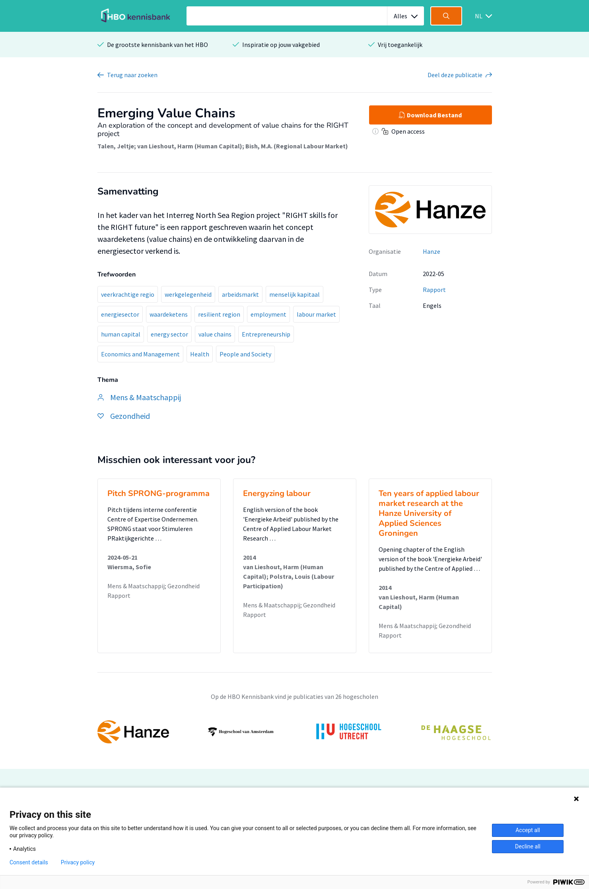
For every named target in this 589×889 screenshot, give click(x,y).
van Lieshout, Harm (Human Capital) (189, 146)
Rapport (434, 289)
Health (199, 354)
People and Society (245, 354)
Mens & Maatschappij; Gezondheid (153, 586)
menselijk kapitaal (294, 294)
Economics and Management (140, 354)
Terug (132, 74)
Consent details (29, 862)
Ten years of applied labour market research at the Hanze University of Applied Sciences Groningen (429, 513)
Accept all (527, 830)
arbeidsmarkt (240, 294)
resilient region (219, 314)
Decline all (527, 846)
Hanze (431, 251)
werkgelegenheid (188, 294)
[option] (294, 732)
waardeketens (169, 314)
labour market (316, 314)
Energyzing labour (277, 493)
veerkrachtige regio (127, 294)
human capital (120, 334)
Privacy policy (78, 862)
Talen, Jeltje (115, 146)
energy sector (169, 334)
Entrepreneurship (266, 334)
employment (268, 314)
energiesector (120, 314)
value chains (214, 334)
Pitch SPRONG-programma (158, 493)
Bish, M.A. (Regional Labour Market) (296, 146)
